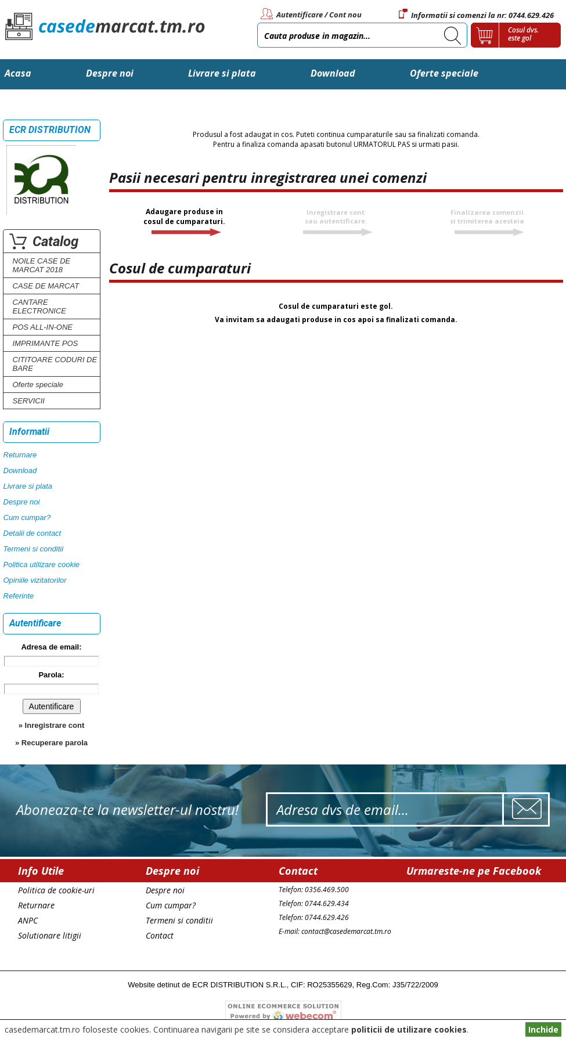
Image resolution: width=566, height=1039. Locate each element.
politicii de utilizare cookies (409, 1029)
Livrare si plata (222, 73)
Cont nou (345, 14)
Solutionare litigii (49, 935)
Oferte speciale (444, 73)
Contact (22, 103)
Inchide (543, 1029)
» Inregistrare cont (51, 725)
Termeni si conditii (33, 548)
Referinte (18, 595)
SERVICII (29, 400)
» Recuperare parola (51, 742)
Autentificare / (301, 14)
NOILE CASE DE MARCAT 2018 (42, 265)
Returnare (20, 454)
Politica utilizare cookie (41, 564)
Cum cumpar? (27, 517)
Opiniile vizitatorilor (35, 580)
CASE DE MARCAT (46, 286)
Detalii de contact (32, 533)
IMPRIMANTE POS (45, 343)
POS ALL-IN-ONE (43, 327)
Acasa (18, 73)
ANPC (28, 920)
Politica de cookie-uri (56, 890)
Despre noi (110, 73)
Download (333, 73)
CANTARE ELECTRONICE (39, 306)
